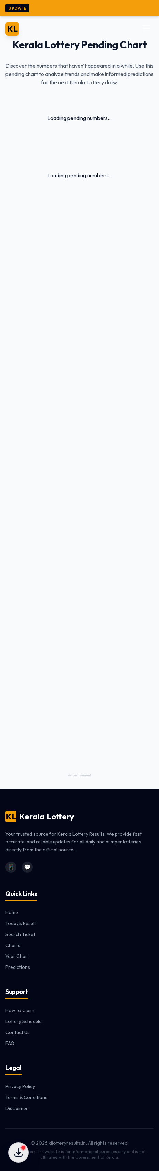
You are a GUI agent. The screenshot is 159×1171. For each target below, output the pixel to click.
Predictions (17, 967)
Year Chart (17, 956)
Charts (13, 945)
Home (11, 912)
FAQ (9, 1043)
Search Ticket (20, 934)
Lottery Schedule (23, 1021)
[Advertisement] (79, 497)
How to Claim (19, 1010)
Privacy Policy (20, 1086)
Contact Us (17, 1032)
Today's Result (20, 923)
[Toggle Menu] (147, 29)
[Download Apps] (18, 1152)
